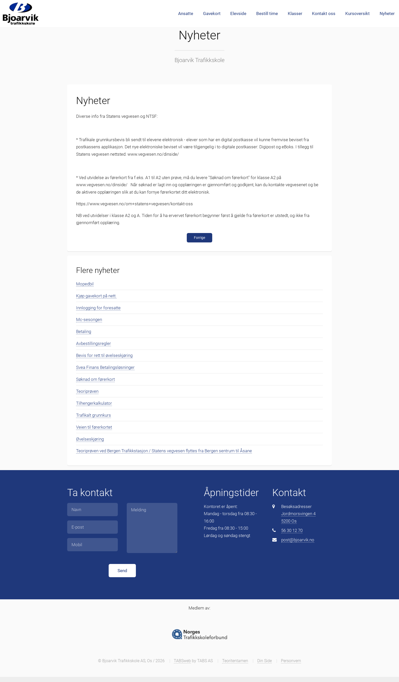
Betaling (83, 331)
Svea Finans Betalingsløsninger (105, 367)
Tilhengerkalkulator (94, 403)
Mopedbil (85, 283)
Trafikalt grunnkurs (93, 415)
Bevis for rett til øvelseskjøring (104, 355)
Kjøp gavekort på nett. (96, 295)
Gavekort (212, 13)
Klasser (295, 13)
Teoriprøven (87, 391)
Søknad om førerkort (95, 379)
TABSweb (182, 661)
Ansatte (185, 13)
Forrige (199, 238)
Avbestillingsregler (93, 343)
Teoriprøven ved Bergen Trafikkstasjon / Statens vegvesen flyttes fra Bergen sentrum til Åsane (164, 450)
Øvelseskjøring (90, 439)
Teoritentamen (235, 661)
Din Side (264, 661)
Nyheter (387, 13)
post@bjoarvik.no (297, 539)
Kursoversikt (357, 13)
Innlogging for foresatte (98, 307)
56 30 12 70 (292, 530)
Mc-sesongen (89, 319)
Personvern (291, 661)
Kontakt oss (323, 13)
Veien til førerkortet (94, 427)
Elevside (238, 13)
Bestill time (267, 13)
